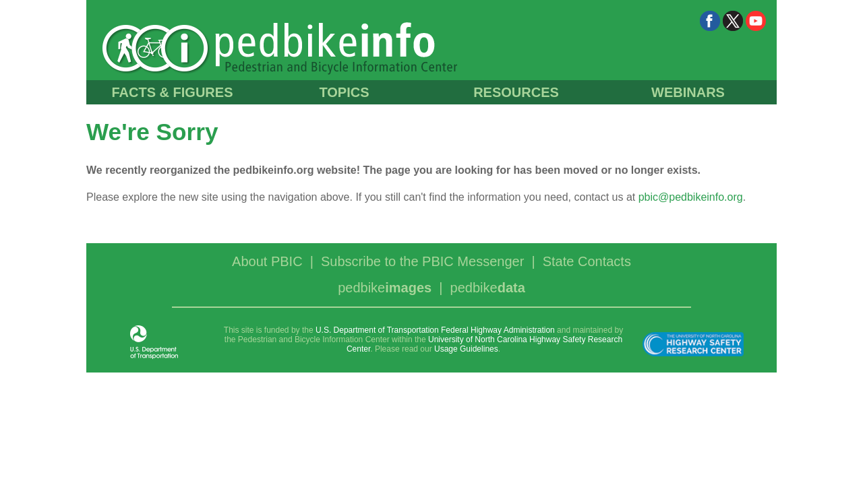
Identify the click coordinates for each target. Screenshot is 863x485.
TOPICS (344, 92)
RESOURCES (516, 92)
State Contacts (587, 261)
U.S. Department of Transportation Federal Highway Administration (435, 330)
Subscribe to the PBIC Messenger (422, 261)
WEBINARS (688, 92)
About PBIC (267, 261)
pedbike (385, 287)
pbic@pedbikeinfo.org (690, 197)
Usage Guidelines (466, 349)
